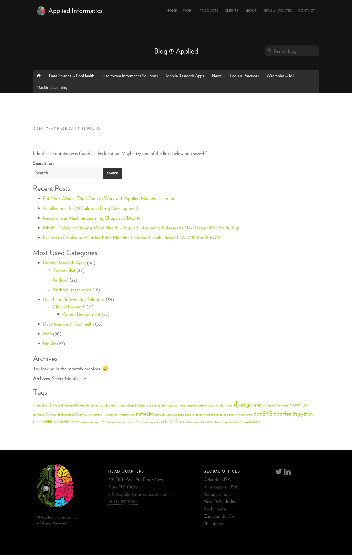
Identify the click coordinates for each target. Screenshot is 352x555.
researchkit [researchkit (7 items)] (43, 421)
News (216, 76)
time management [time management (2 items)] (151, 422)
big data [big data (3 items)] (140, 405)
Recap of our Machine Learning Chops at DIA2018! (92, 218)
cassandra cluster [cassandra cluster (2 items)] (195, 405)
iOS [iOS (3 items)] (47, 414)
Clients (232, 11)
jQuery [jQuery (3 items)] (79, 414)
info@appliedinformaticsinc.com (138, 494)
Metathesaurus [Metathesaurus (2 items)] (127, 414)
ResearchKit (64, 270)
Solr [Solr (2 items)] (138, 422)
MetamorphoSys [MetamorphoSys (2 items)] (110, 414)
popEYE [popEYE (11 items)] (262, 413)
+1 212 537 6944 (123, 501)
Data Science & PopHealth (71, 76)
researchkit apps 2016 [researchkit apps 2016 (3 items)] (93, 422)
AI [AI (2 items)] (34, 405)
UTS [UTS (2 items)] (240, 422)
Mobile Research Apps (185, 76)
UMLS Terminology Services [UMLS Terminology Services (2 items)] (222, 422)
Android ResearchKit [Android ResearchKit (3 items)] (65, 405)
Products (209, 11)
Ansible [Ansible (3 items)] (84, 405)
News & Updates (277, 11)
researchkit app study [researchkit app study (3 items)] (121, 422)
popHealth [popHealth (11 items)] (285, 413)
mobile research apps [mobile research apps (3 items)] (219, 414)
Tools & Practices (244, 76)
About (251, 11)
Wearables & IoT (281, 76)
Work (188, 11)
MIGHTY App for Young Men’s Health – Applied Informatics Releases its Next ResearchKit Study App (141, 228)
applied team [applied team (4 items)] (109, 405)
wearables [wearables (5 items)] (252, 421)
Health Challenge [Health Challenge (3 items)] (277, 405)
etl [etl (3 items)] (263, 405)
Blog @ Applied (176, 51)
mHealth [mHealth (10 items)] (145, 413)
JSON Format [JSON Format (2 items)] (92, 414)
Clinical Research (69, 307)
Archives (41, 378)
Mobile (49, 343)
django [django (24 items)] (243, 403)
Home (172, 11)
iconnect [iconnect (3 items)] (38, 414)
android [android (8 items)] (44, 405)
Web (47, 333)
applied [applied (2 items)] (95, 405)
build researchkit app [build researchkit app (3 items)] (160, 405)
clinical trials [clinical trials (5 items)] (214, 405)
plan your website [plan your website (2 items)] (243, 414)
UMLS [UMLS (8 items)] (171, 421)
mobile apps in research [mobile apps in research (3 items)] (190, 414)
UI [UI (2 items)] (162, 422)
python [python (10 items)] (305, 413)
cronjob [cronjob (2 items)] (228, 405)
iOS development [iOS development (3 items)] (62, 414)
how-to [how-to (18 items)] (298, 404)
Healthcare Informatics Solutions (130, 76)
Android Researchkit (72, 289)
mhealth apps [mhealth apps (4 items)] (164, 414)
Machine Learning (51, 87)
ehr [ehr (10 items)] (257, 404)
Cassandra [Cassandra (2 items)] (179, 405)
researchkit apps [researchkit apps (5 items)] (66, 421)
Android (60, 280)
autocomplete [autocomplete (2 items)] (127, 405)
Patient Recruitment (81, 314)
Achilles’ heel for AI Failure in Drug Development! (90, 208)
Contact (306, 11)
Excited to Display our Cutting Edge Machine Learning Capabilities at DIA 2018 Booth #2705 (132, 237)
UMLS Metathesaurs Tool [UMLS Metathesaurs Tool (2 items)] (192, 422)
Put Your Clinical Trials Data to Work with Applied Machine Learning (109, 198)
